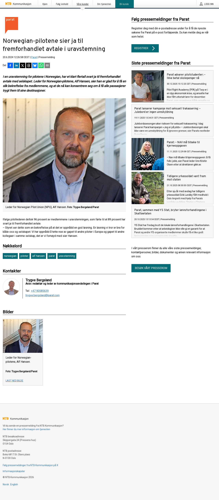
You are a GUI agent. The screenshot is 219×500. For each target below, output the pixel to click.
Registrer (145, 48)
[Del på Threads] (28, 66)
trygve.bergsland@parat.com (42, 295)
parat (52, 256)
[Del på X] (22, 66)
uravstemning (67, 256)
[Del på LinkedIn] (16, 66)
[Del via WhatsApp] (41, 66)
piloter (24, 256)
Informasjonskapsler (14, 471)
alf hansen (38, 256)
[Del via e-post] (47, 66)
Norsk (6, 484)
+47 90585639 (40, 290)
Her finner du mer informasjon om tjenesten (26, 429)
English (14, 484)
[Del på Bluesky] (35, 66)
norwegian (10, 256)
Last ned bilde (14, 380)
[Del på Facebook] (10, 66)
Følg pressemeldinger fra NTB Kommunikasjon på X (30, 465)
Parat (34, 57)
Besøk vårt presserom (151, 268)
